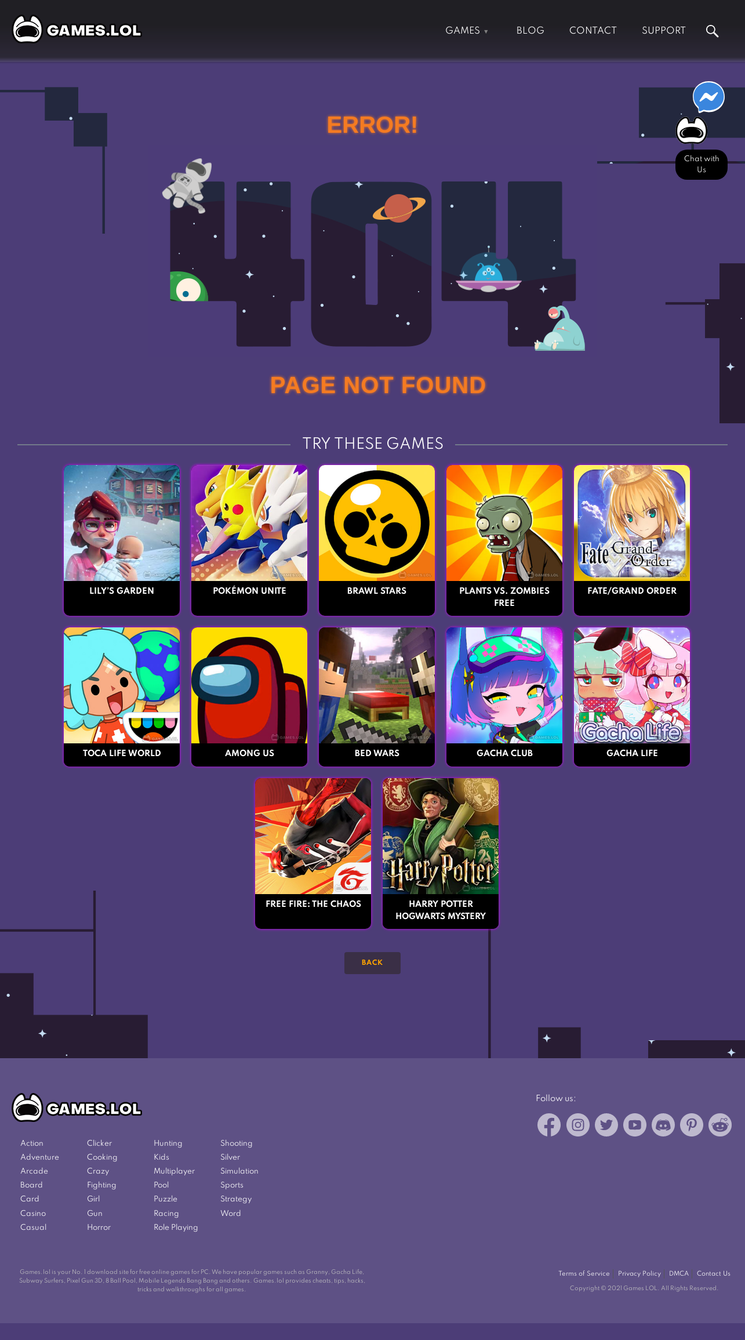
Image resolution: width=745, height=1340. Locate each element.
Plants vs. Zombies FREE (504, 597)
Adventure (39, 1157)
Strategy (236, 1199)
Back (372, 963)
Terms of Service (584, 1273)
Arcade (34, 1171)
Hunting (168, 1143)
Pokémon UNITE (249, 591)
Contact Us (714, 1273)
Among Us (249, 754)
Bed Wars (377, 754)
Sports (232, 1185)
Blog (530, 31)
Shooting (236, 1143)
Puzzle (165, 1199)
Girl (93, 1199)
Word (230, 1214)
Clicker (99, 1143)
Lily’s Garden (121, 591)
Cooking (102, 1157)
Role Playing (176, 1228)
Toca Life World (122, 754)
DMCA (679, 1273)
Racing (166, 1214)
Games (462, 31)
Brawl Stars (376, 591)
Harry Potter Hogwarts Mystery (440, 910)
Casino (33, 1214)
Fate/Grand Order (632, 591)
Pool (161, 1185)
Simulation (239, 1171)
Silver (230, 1157)
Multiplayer (174, 1171)
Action (31, 1143)
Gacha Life (632, 754)
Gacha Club (505, 754)
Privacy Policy (639, 1273)
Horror (99, 1228)
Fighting (102, 1185)
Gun (95, 1214)
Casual (33, 1228)
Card (29, 1199)
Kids (161, 1157)
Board (31, 1185)
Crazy (98, 1171)
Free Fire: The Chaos (313, 904)
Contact (593, 31)
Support (664, 31)
